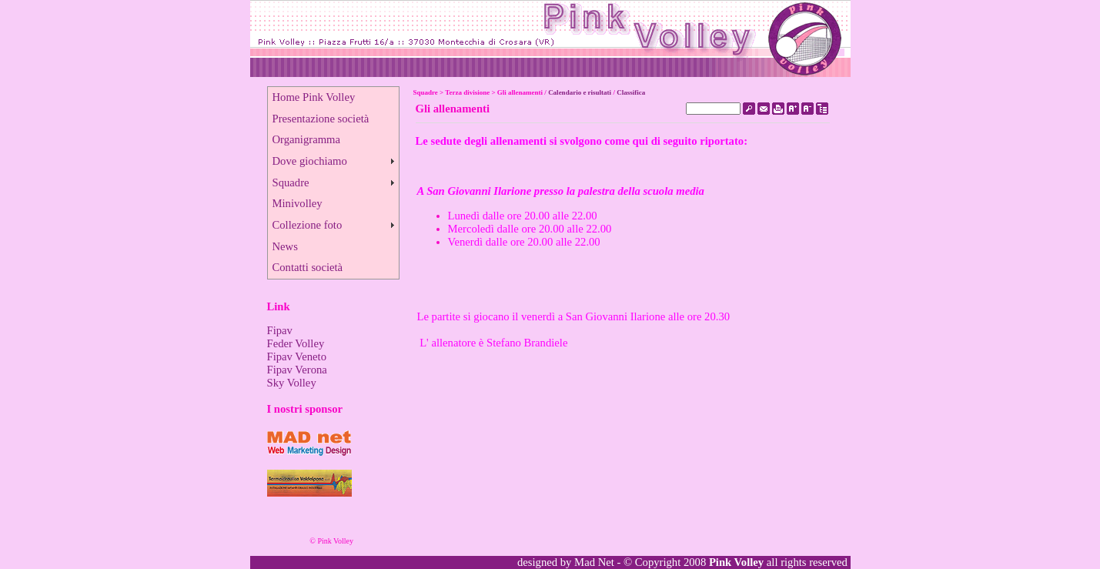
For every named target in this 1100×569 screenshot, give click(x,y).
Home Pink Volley (314, 97)
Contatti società (307, 267)
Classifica (631, 92)
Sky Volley (291, 383)
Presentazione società (320, 118)
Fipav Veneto (296, 356)
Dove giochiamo (309, 161)
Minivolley (297, 203)
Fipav (280, 330)
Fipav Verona (297, 369)
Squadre (290, 182)
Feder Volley (296, 343)
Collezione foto (307, 225)
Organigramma (306, 139)
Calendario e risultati (579, 92)
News (285, 246)
